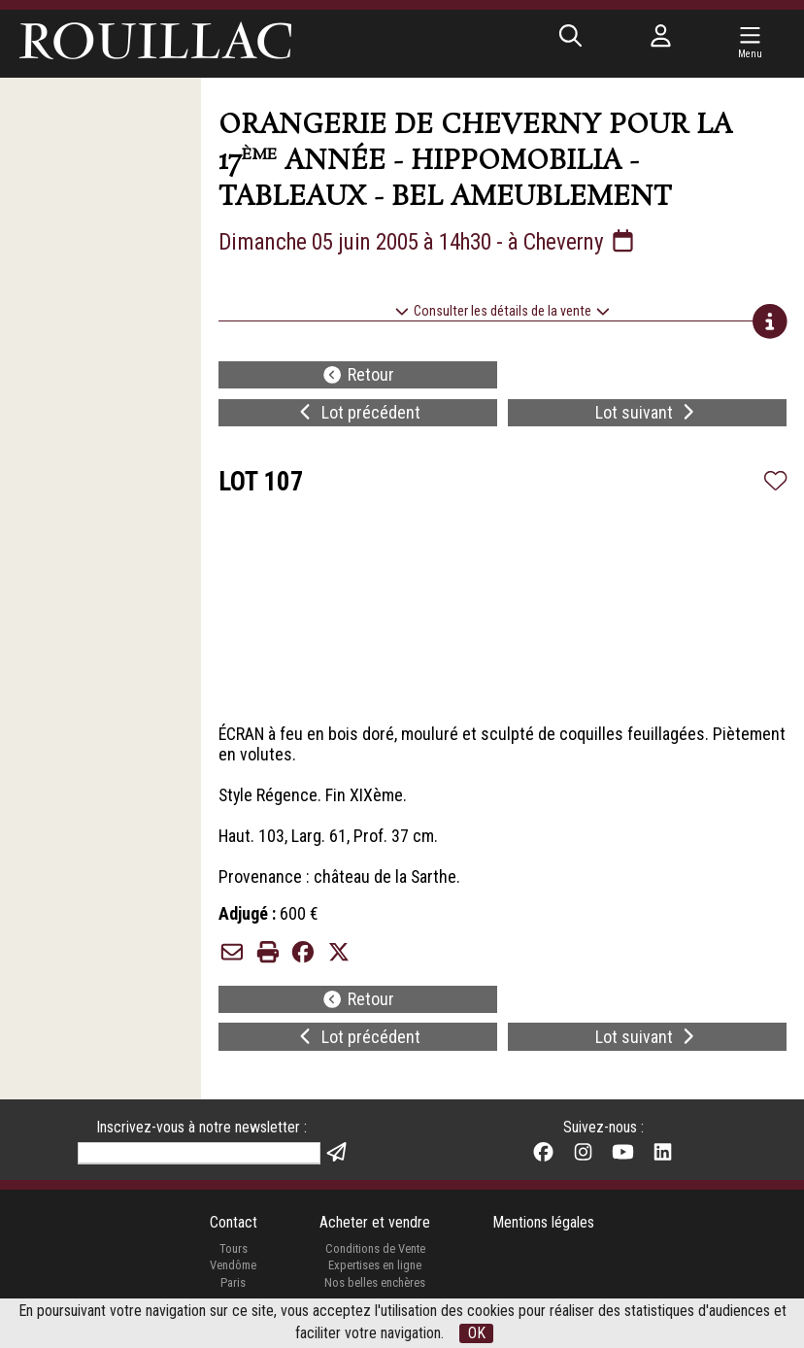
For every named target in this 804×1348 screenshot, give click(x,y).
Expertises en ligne (374, 1279)
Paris (232, 1296)
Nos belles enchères (374, 1296)
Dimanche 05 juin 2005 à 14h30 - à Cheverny (437, 242)
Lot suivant (647, 415)
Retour (357, 377)
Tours (232, 1262)
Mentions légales (544, 1237)
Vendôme (232, 1279)
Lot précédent (357, 415)
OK (477, 1333)
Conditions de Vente (375, 1262)
